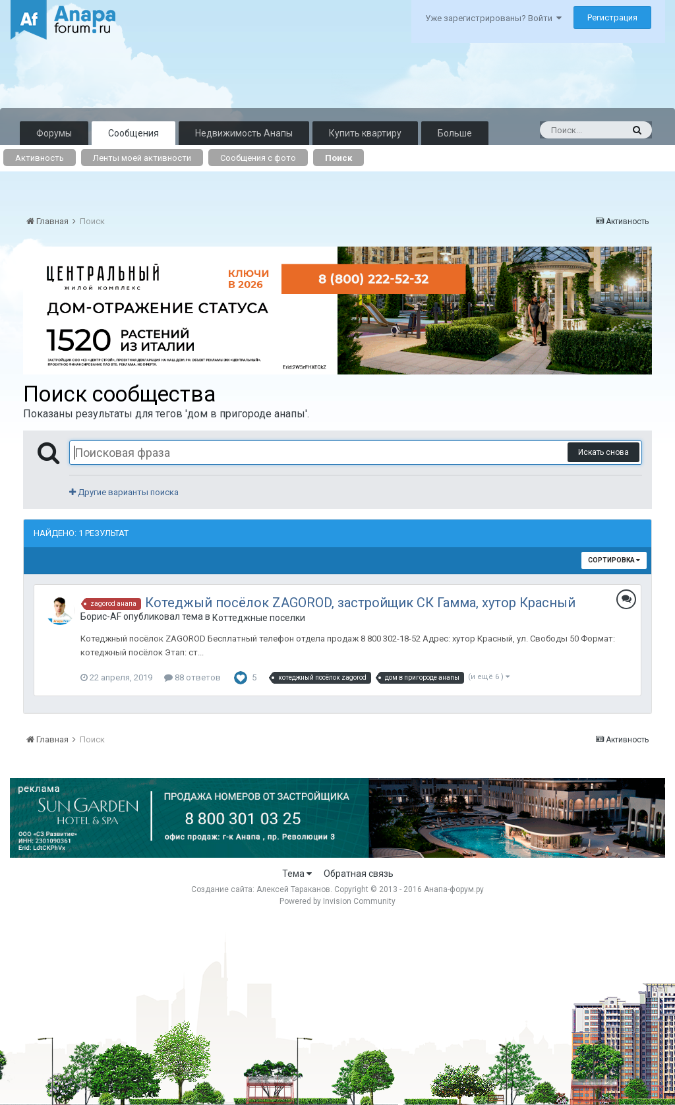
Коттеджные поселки (258, 617)
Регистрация (612, 17)
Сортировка (614, 560)
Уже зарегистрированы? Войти (493, 18)
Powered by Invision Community (337, 901)
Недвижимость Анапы (244, 133)
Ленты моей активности (142, 158)
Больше (455, 133)
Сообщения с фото (258, 158)
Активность (39, 158)
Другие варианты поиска (124, 492)
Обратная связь (359, 873)
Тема (297, 873)
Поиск (338, 158)
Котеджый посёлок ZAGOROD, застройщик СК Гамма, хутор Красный (360, 603)
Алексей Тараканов (293, 889)
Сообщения (133, 133)
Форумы (54, 133)
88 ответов (192, 677)
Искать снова (603, 452)
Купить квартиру (365, 133)
